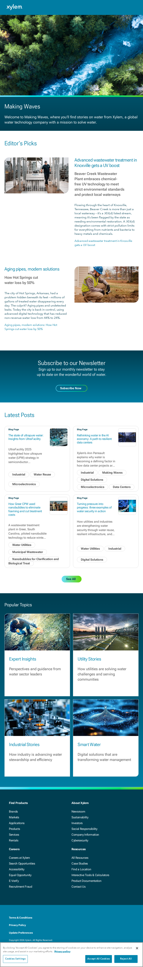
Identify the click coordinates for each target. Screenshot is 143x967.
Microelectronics (24, 484)
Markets (14, 817)
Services (14, 834)
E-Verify (14, 881)
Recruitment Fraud (20, 886)
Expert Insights (22, 659)
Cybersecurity (80, 840)
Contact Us (79, 886)
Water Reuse (42, 474)
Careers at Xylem (19, 857)
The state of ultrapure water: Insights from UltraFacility (26, 437)
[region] (71, 954)
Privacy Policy (17, 925)
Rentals (13, 840)
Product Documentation (86, 881)
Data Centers (122, 487)
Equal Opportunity (20, 875)
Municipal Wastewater (27, 552)
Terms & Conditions (20, 917)
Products (14, 829)
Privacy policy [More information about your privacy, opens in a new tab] (62, 951)
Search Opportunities (22, 863)
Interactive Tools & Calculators (90, 875)
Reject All (126, 959)
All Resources (80, 857)
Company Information (85, 834)
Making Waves (112, 472)
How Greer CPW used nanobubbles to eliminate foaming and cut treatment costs (25, 509)
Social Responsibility (84, 829)
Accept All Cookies (98, 959)
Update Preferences (21, 932)
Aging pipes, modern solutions (31, 269)
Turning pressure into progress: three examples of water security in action (94, 507)
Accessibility (16, 869)
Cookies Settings (15, 959)
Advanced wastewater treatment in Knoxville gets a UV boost (105, 162)
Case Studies (80, 863)
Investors (77, 823)
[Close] (137, 948)
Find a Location (81, 869)
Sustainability (80, 817)
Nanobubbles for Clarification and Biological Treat (33, 561)
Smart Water (89, 744)
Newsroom (78, 811)
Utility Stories (89, 659)
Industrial (18, 474)
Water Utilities (21, 545)
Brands (13, 811)
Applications (17, 823)
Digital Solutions (92, 479)
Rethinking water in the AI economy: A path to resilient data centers (94, 439)
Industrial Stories (24, 744)
